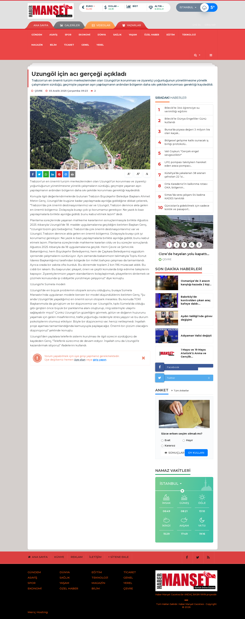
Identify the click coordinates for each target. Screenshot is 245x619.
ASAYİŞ (53, 34)
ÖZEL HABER (151, 34)
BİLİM (53, 44)
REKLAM (77, 557)
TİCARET (69, 44)
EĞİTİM (170, 34)
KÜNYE (59, 557)
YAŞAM (133, 34)
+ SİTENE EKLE (118, 557)
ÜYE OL (197, 25)
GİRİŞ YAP (210, 25)
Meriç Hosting (38, 612)
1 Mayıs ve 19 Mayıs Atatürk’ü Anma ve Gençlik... (193, 353)
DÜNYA (102, 34)
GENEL (85, 44)
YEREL (100, 44)
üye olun (79, 359)
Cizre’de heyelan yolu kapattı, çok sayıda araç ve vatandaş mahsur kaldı (184, 254)
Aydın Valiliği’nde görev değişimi (196, 318)
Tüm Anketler (181, 390)
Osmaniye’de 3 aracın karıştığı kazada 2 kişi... (196, 282)
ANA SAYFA (41, 25)
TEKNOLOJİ (189, 34)
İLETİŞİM (95, 557)
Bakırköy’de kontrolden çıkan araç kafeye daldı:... (196, 300)
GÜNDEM (36, 34)
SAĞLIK (117, 34)
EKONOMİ (84, 34)
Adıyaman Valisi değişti (196, 335)
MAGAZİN (37, 44)
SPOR (68, 34)
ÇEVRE (166, 259)
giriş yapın (99, 359)
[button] (189, 7)
